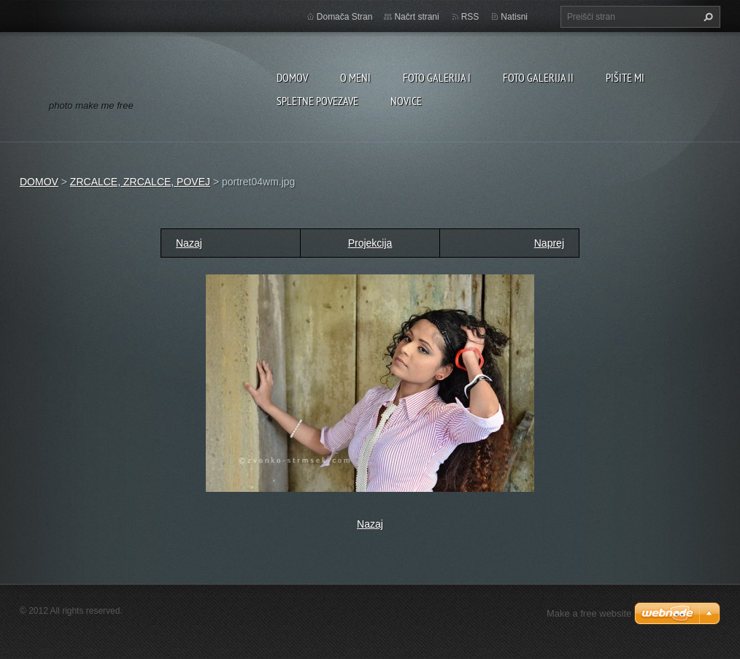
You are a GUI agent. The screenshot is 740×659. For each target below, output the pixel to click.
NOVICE (406, 100)
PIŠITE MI (625, 77)
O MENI (355, 77)
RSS (470, 17)
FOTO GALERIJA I (437, 77)
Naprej (549, 243)
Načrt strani (416, 17)
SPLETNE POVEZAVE (317, 100)
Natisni (514, 17)
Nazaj (189, 243)
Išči (706, 17)
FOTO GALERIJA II (538, 77)
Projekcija (370, 243)
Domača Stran (345, 17)
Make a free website (589, 613)
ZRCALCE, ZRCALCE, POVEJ (140, 182)
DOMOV (292, 77)
